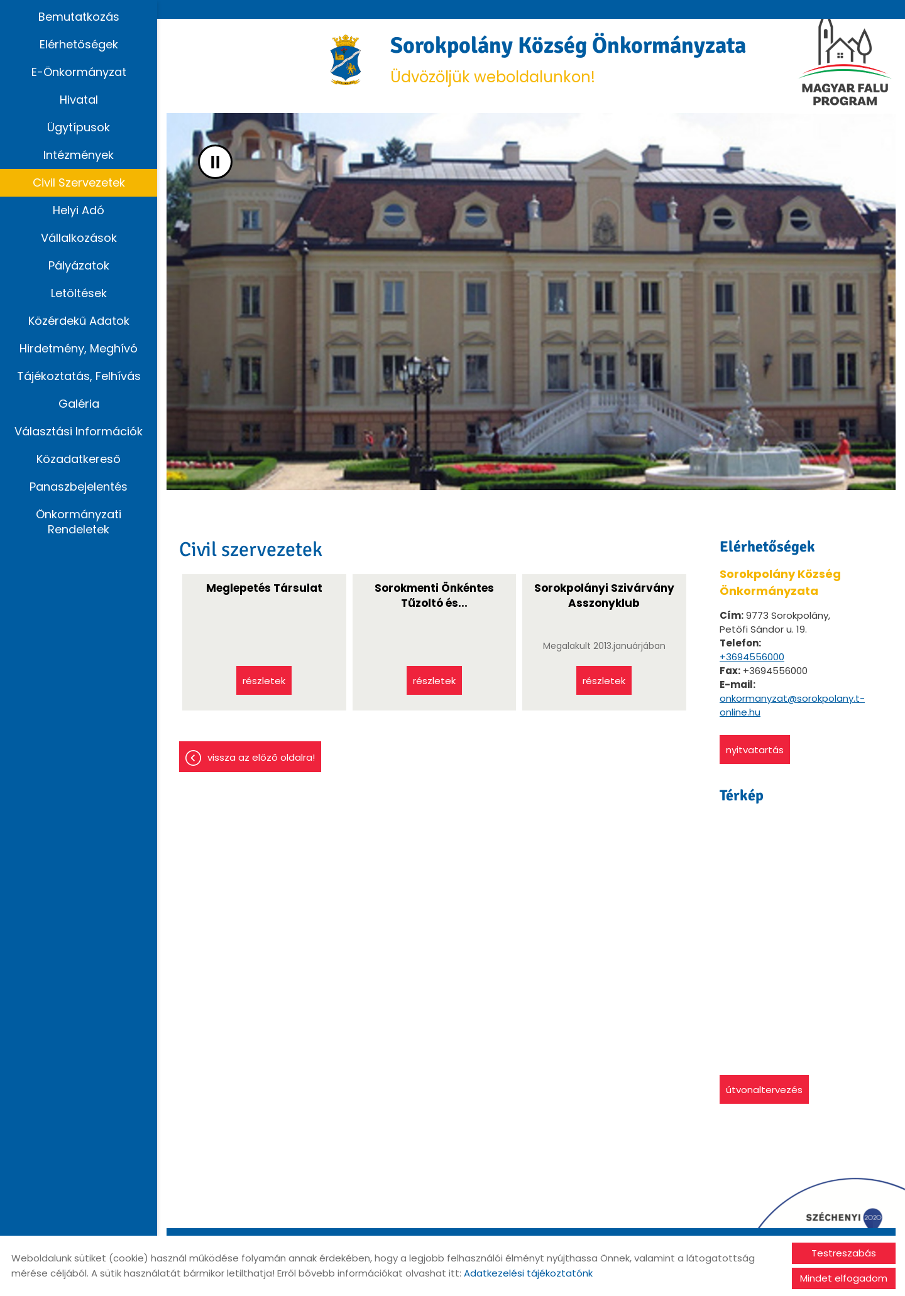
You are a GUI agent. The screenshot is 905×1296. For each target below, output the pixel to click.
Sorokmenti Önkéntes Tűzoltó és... (434, 595)
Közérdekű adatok (78, 321)
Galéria (78, 403)
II (215, 161)
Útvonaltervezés (764, 1089)
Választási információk (78, 431)
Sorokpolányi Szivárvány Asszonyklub (604, 595)
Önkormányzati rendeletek (78, 521)
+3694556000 (752, 656)
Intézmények (78, 155)
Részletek (264, 680)
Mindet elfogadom (843, 1278)
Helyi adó (78, 210)
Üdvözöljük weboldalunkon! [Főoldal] (568, 59)
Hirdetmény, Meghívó (78, 348)
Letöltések (79, 293)
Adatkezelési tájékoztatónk (528, 1273)
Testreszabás (843, 1253)
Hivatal (79, 99)
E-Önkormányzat (78, 72)
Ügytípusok (78, 127)
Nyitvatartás (755, 749)
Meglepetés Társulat (264, 588)
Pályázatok (78, 265)
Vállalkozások (79, 238)
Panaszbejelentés (79, 486)
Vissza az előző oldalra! (261, 757)
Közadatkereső (78, 459)
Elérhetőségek (79, 44)
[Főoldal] (346, 60)
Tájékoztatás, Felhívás (79, 376)
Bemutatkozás (78, 17)
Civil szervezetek (79, 182)
